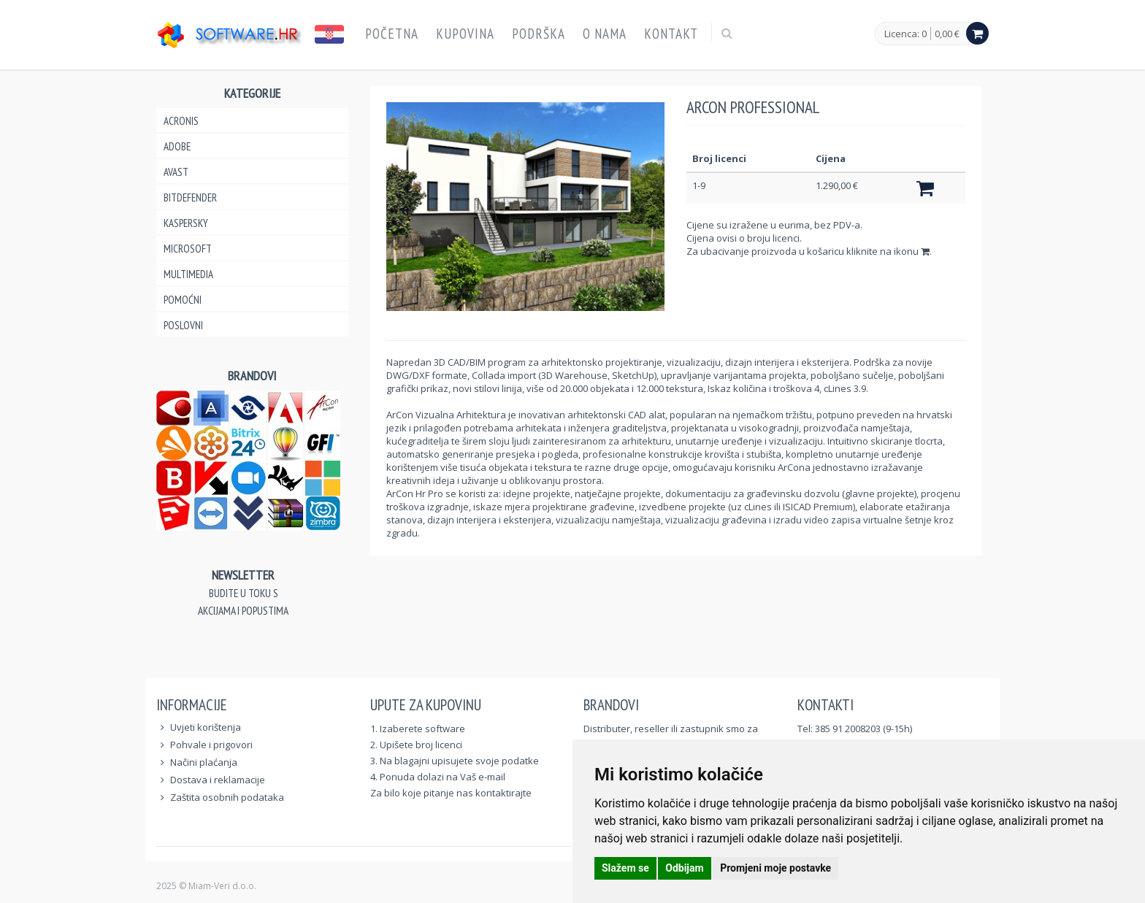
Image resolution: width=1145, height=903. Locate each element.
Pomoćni (183, 300)
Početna (391, 33)
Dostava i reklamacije (217, 779)
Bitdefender (190, 197)
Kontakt (671, 33)
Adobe (177, 146)
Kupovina (465, 33)
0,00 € (947, 33)
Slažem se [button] (625, 868)
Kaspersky (186, 223)
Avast (176, 172)
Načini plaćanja (203, 762)
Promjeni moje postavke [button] (775, 868)
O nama (605, 33)
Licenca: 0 (905, 34)
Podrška (538, 33)
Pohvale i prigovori (211, 744)
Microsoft (188, 248)
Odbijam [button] (684, 868)
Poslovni (183, 325)
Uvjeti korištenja (205, 727)
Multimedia (188, 274)
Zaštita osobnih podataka (227, 797)
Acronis (181, 121)
